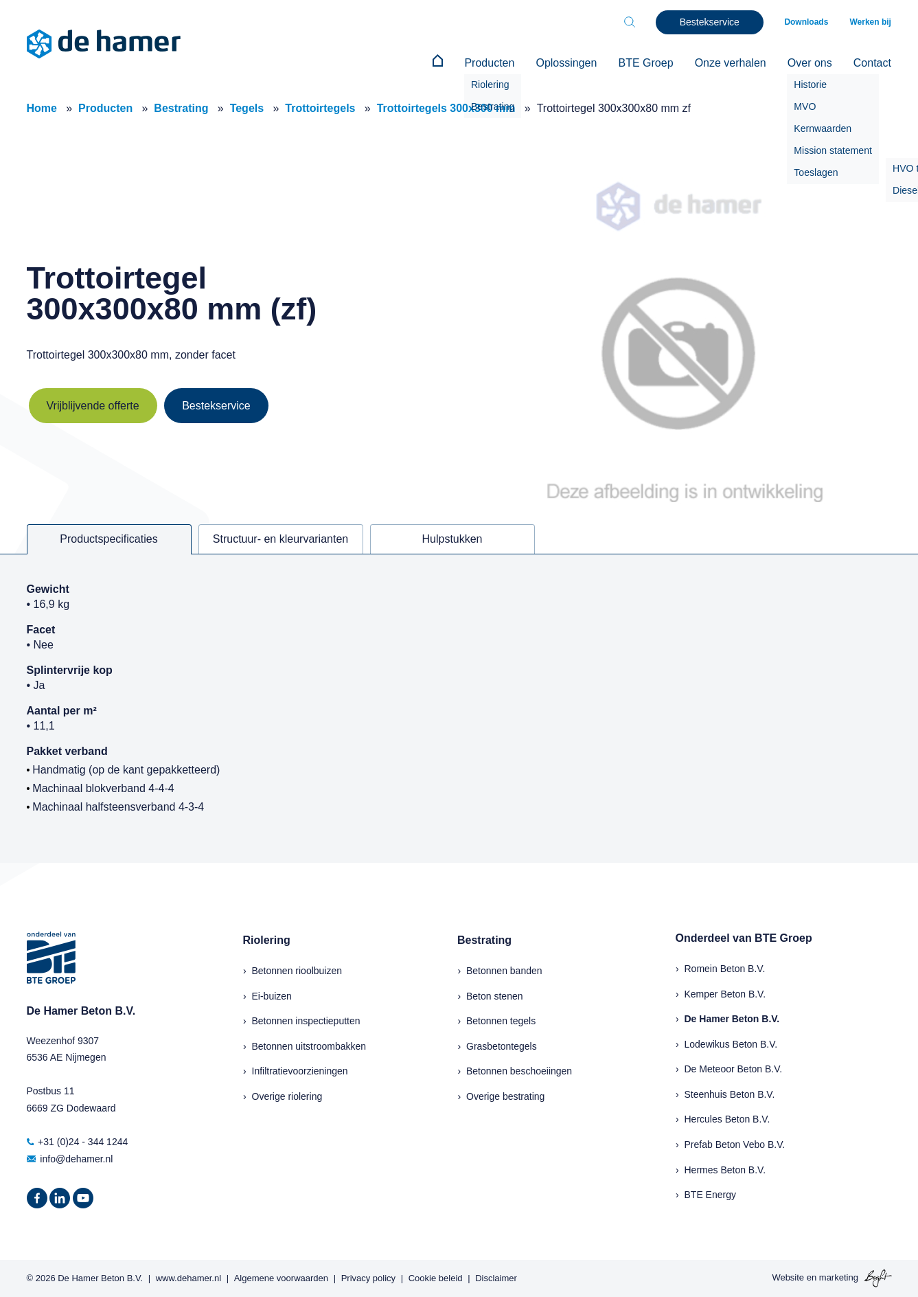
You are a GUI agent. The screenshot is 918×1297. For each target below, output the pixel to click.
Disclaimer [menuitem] (496, 1277)
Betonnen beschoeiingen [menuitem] (519, 1070)
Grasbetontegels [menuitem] (501, 1045)
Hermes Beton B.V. (725, 1169)
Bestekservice (216, 405)
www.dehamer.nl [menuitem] (188, 1277)
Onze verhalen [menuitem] (732, 63)
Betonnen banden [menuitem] (504, 970)
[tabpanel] (459, 708)
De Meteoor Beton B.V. (734, 1068)
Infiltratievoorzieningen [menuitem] (300, 1070)
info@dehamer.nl (70, 1158)
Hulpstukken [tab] (452, 539)
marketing (838, 1277)
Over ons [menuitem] (810, 63)
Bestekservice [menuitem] (711, 21)
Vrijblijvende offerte (93, 405)
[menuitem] (442, 63)
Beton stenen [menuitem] (494, 995)
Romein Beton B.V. (725, 967)
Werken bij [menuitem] (870, 22)
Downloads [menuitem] (807, 22)
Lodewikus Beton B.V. (731, 1043)
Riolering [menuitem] (266, 940)
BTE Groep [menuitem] (648, 63)
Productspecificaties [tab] (108, 539)
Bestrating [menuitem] (484, 940)
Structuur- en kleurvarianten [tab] (280, 539)
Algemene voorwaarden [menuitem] (281, 1277)
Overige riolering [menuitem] (287, 1095)
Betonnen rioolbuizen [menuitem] (297, 970)
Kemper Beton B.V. (725, 993)
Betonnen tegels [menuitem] (501, 1020)
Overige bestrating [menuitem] (505, 1095)
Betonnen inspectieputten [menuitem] (306, 1020)
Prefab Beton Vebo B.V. (735, 1144)
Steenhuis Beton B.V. (730, 1093)
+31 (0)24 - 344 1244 (77, 1141)
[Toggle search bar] (631, 21)
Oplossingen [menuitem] (569, 63)
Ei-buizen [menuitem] (272, 995)
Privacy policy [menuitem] (368, 1277)
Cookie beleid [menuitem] (436, 1277)
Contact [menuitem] (872, 63)
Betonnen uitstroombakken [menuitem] (309, 1045)
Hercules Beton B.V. (727, 1119)
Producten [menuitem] (493, 63)
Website (788, 1277)
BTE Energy (710, 1194)
